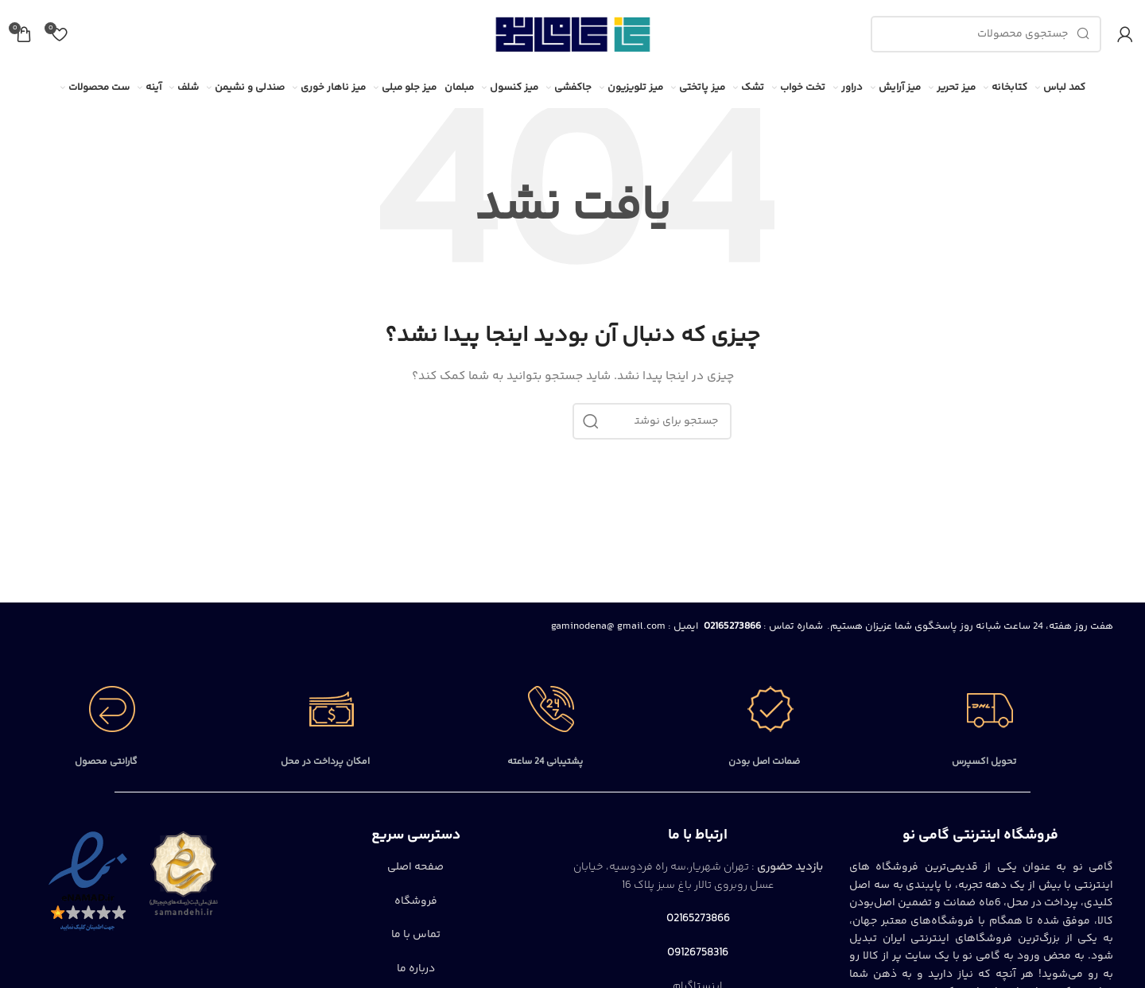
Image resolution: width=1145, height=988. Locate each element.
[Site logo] (572, 34)
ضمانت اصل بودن (764, 761)
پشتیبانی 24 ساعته (545, 761)
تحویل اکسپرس (984, 761)
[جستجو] (986, 34)
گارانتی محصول (106, 761)
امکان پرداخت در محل (325, 761)
